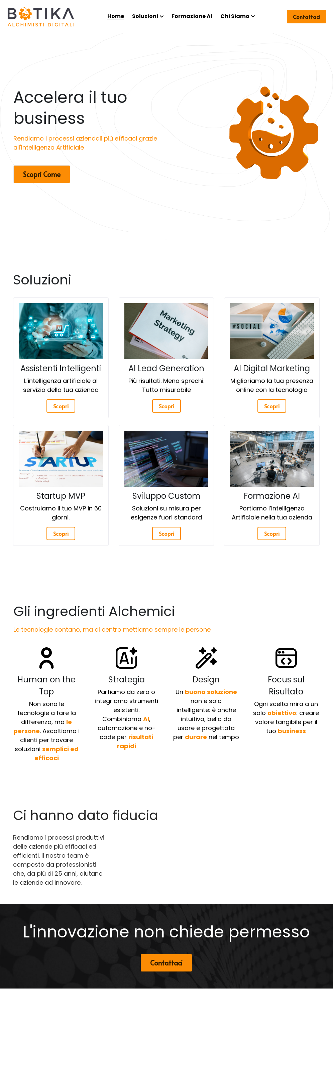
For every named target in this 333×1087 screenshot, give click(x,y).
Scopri (61, 406)
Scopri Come (42, 174)
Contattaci (306, 16)
